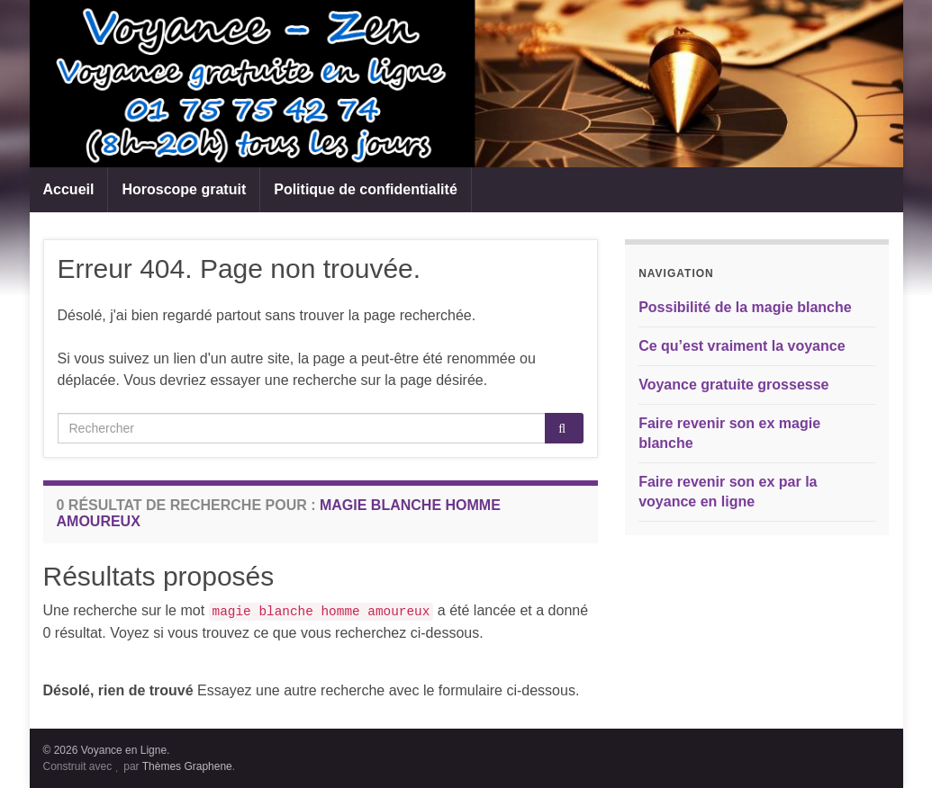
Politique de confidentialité (365, 189)
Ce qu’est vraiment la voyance (741, 346)
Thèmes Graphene (187, 766)
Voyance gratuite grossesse (733, 384)
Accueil (69, 189)
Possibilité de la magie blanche (745, 307)
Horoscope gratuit (184, 189)
